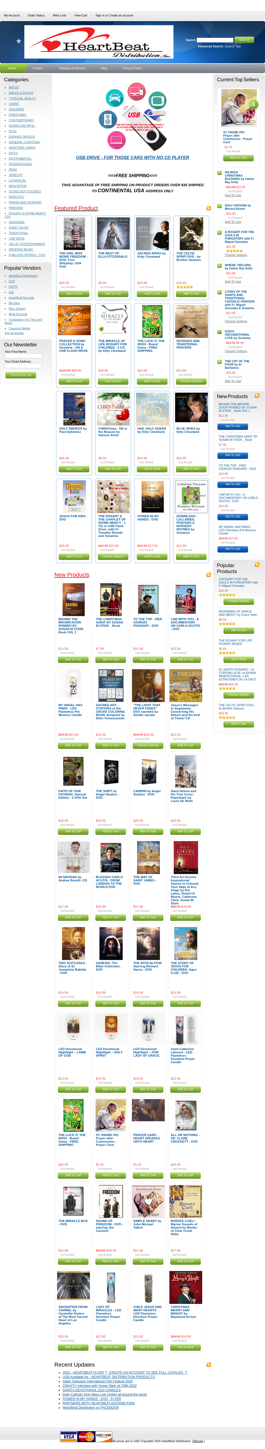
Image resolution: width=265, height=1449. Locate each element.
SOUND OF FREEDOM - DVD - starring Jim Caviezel (109, 1225)
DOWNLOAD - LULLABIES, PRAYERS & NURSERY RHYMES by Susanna (186, 524)
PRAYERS (16, 207)
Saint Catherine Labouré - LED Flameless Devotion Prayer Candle (183, 1055)
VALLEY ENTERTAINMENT (27, 244)
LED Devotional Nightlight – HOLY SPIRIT (109, 1052)
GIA (11, 292)
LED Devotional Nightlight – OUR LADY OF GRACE (146, 1052)
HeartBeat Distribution (23, 275)
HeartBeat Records (21, 297)
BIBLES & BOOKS (21, 92)
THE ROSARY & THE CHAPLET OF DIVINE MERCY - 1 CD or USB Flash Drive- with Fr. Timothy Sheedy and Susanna (112, 525)
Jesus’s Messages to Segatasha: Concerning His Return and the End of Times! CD (185, 711)
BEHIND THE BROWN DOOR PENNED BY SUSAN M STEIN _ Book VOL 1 (72, 625)
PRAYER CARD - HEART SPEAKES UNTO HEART (146, 1138)
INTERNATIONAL (20, 164)
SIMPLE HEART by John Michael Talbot (147, 1224)
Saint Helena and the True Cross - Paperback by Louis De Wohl (183, 796)
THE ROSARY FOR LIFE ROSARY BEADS (235, 642)
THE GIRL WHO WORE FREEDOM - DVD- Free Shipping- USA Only (73, 260)
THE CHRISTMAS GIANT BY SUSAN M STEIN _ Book (109, 622)
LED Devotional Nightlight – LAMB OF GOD (72, 1052)
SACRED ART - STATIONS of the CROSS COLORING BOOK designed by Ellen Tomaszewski (110, 711)
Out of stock (113, 381)
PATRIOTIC (16, 197)
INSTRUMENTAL (20, 158)
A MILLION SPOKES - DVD (27, 255)
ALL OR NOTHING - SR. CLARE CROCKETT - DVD (185, 1138)
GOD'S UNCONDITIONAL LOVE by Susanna (238, 335)
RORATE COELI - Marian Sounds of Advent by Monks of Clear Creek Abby (184, 1227)
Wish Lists (59, 15)
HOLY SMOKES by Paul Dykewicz (73, 430)
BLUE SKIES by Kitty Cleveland (188, 430)
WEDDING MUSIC (21, 249)
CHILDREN (16, 109)
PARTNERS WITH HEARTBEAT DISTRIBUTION (99, 1403)
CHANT (14, 103)
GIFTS (13, 153)
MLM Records (18, 314)
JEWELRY (16, 175)
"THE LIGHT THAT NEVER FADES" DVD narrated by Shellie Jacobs (147, 710)
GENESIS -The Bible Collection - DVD (109, 966)
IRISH (13, 169)
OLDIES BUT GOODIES (25, 191)
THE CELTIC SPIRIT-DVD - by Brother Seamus (188, 256)
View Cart (80, 15)
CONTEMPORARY (21, 120)
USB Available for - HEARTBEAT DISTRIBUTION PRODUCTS (109, 1377)
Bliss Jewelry (17, 308)
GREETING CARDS (22, 147)
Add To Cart (74, 293)
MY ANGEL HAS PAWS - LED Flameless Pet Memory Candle (70, 710)
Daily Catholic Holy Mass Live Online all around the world (105, 1394)
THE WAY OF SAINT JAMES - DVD (145, 880)
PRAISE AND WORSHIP (25, 202)
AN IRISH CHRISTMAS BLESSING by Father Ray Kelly (239, 177)
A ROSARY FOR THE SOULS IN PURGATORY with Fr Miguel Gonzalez (239, 236)
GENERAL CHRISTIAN (24, 142)
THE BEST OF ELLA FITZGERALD (112, 255)
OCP (12, 281)
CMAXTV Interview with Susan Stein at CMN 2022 (100, 1386)
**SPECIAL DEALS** (22, 98)
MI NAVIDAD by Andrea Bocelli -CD (72, 878)
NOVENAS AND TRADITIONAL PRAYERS (188, 344)
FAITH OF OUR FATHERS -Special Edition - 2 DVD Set (72, 794)
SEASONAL (17, 222)
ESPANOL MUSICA (22, 136)
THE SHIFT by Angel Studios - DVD (107, 794)
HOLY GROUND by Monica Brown (238, 207)
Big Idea (14, 303)
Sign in (99, 15)
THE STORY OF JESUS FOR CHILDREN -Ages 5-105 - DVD (184, 967)
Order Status (36, 15)
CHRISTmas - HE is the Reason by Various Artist (112, 432)
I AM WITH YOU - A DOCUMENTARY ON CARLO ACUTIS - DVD (185, 624)
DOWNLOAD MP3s (22, 125)
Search (191, 40)
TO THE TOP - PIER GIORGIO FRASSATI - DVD (237, 467)
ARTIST (14, 87)
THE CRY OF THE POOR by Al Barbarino (237, 364)
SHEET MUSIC (19, 227)
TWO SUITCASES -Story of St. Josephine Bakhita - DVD (72, 967)
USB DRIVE (17, 238)
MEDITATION (17, 186)
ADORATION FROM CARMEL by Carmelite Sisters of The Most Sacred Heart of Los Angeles (73, 1315)
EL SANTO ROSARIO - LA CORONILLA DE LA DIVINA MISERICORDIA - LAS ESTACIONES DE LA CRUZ (237, 674)
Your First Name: (16, 351)
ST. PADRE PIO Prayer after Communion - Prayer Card (107, 1139)
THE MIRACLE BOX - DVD (73, 1222)
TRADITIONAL (18, 233)
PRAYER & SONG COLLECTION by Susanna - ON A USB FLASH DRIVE (73, 345)
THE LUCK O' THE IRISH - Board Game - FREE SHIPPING (151, 345)
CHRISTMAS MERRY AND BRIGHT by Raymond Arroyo (183, 1311)
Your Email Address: (18, 361)
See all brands (14, 333)
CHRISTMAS (17, 114)
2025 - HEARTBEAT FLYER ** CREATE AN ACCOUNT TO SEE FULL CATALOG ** (125, 1373)
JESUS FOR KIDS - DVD (73, 517)
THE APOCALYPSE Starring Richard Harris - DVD (147, 966)
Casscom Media (19, 328)
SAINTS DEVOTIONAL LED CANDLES (92, 1390)
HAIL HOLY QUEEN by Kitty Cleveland (151, 430)
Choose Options (191, 381)
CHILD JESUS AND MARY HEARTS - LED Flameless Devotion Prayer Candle (147, 1313)
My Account (11, 15)
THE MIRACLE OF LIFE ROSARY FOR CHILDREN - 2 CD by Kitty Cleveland (112, 345)
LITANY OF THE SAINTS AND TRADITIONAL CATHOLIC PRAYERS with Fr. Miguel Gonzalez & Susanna (240, 300)
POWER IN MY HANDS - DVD (148, 517)
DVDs (12, 131)
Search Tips (233, 46)
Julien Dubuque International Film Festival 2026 (98, 1381)
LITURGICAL (17, 180)
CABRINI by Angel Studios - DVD (147, 792)
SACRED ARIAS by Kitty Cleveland (151, 255)
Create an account (121, 15)
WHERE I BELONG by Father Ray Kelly (238, 266)
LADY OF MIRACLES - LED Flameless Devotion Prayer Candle (109, 1313)
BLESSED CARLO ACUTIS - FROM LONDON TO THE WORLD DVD (109, 882)
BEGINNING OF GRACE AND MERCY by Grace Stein (238, 613)
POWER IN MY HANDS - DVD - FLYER (92, 1399)
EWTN (13, 286)
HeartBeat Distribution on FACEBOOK (91, 1408)
